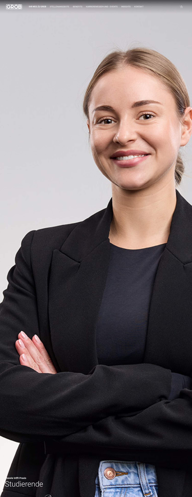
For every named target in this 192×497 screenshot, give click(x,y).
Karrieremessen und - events (102, 6)
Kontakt (139, 6)
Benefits (77, 6)
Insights (126, 6)
